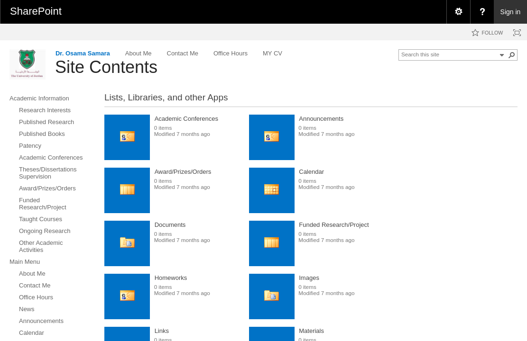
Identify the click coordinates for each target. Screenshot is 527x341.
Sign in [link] (510, 12)
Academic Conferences (186, 118)
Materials (311, 330)
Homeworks (171, 277)
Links (162, 330)
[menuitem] (458, 12)
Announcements (321, 118)
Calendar (311, 171)
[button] (512, 55)
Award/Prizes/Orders (183, 171)
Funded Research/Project (334, 224)
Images (309, 277)
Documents (170, 224)
